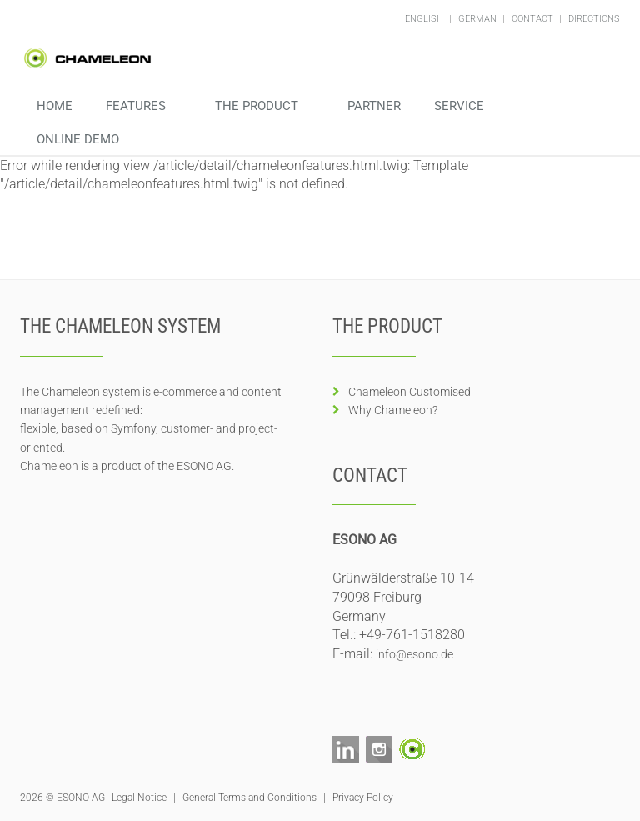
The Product (258, 105)
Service (461, 105)
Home (54, 105)
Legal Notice (139, 797)
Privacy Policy (362, 797)
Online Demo (79, 139)
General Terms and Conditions (249, 797)
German (478, 18)
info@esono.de (414, 654)
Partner (374, 105)
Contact (534, 18)
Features (137, 105)
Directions (594, 18)
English (425, 18)
